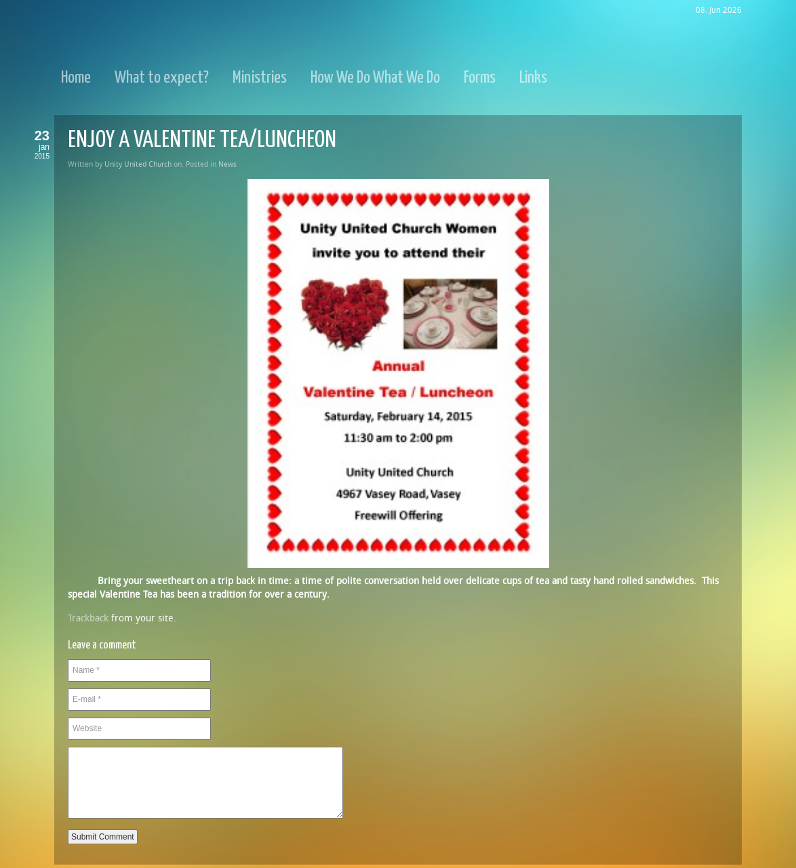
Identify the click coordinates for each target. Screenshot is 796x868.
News (227, 164)
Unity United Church (138, 164)
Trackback (88, 618)
